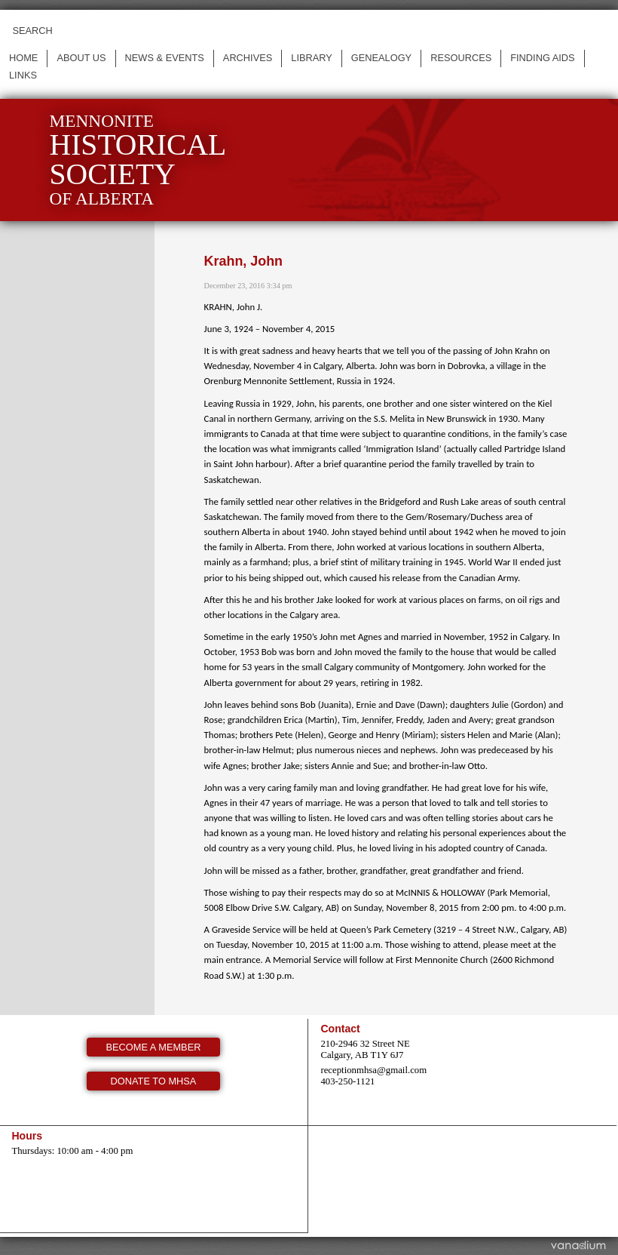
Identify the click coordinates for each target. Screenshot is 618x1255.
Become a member (153, 1047)
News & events (164, 57)
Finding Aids (542, 57)
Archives (247, 57)
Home (23, 57)
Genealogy (381, 57)
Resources (460, 57)
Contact (339, 1029)
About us (81, 57)
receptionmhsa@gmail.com (373, 1070)
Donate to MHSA (154, 1081)
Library (311, 57)
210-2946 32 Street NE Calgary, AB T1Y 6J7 (364, 1049)
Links (23, 75)
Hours (26, 1136)
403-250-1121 (347, 1081)
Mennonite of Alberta (138, 159)
